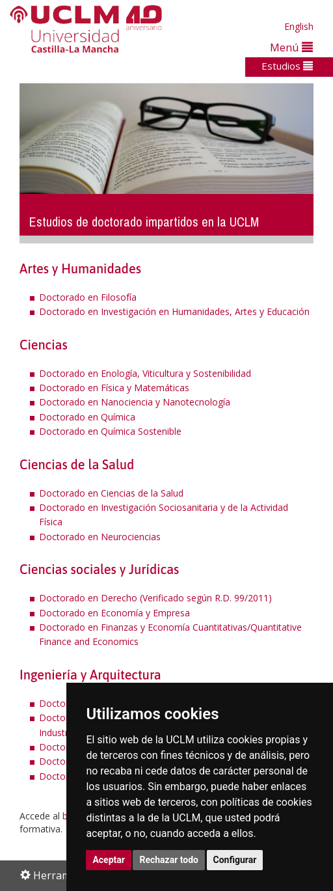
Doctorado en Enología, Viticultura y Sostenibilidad (145, 373)
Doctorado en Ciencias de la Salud (111, 493)
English (298, 26)
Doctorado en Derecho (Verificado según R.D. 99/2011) (155, 598)
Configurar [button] (235, 860)
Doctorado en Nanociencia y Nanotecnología (134, 402)
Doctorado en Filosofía (88, 297)
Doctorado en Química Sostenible (110, 431)
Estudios (287, 65)
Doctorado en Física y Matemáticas (114, 387)
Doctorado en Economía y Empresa (114, 613)
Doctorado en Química (87, 417)
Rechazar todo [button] (168, 860)
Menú (291, 47)
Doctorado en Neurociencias (100, 536)
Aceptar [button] (108, 860)
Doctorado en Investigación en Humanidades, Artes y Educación (174, 311)
